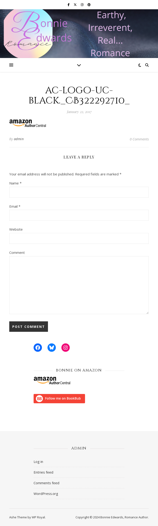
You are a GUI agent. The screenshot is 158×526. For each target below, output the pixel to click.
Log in (38, 461)
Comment (17, 252)
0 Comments (139, 139)
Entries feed (43, 472)
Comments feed (46, 483)
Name (15, 183)
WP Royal (38, 517)
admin (19, 139)
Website (16, 229)
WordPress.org (46, 493)
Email (14, 206)
